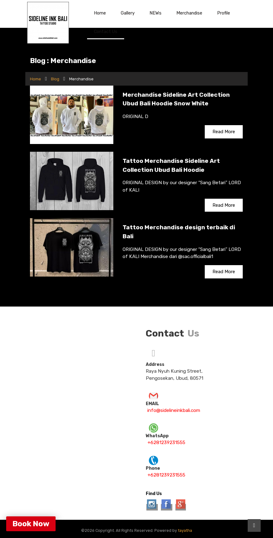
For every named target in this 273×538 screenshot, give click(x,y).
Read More (223, 131)
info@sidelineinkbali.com (173, 410)
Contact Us (105, 31)
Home (100, 13)
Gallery (128, 13)
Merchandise (189, 13)
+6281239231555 (166, 442)
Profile (223, 13)
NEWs (155, 13)
